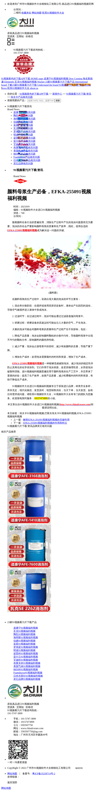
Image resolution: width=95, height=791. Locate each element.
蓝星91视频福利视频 (24, 644)
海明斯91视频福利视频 (25, 637)
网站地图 (37, 12)
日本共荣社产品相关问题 (26, 160)
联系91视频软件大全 (53, 12)
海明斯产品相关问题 (24, 118)
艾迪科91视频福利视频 (25, 660)
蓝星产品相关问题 (23, 125)
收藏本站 (26, 12)
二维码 (17, 12)
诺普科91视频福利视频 (25, 653)
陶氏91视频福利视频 (24, 634)
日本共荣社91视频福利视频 (28, 676)
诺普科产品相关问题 (24, 138)
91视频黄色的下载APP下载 (34, 94)
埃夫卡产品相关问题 (22, 97)
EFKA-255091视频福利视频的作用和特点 (45, 423)
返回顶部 (12, 782)
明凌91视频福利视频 (24, 650)
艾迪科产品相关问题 (24, 144)
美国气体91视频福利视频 (26, 666)
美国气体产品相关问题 (25, 150)
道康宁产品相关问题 (24, 112)
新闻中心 (57, 94)
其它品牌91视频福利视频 (26, 679)
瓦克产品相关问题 (23, 128)
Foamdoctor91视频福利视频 (27, 672)
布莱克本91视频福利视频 (26, 663)
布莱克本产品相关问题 (25, 147)
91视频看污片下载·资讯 (78, 94)
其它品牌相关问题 (23, 163)
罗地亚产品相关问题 (24, 131)
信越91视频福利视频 (24, 640)
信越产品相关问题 (23, 122)
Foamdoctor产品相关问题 (26, 157)
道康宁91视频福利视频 (25, 628)
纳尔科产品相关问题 (24, 154)
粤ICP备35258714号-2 (43, 773)
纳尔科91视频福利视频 (25, 669)
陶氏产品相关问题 (23, 115)
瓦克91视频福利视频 (24, 631)
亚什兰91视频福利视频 (25, 656)
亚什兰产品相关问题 (24, 141)
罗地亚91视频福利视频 (25, 647)
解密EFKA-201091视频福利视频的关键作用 (46, 419)
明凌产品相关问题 (23, 134)
